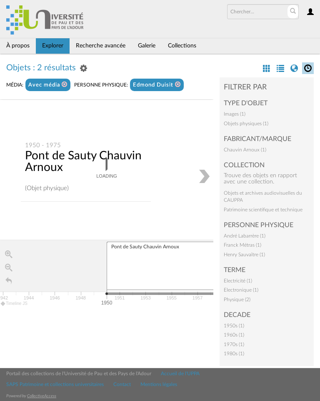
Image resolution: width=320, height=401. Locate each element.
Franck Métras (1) (242, 245)
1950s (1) (234, 325)
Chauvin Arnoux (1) (245, 149)
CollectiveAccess (41, 396)
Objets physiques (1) (246, 123)
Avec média (48, 85)
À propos (18, 46)
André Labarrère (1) (244, 235)
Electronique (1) (241, 289)
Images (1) (234, 113)
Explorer (52, 46)
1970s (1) (234, 344)
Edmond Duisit (157, 85)
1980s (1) (234, 353)
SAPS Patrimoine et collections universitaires (55, 384)
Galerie (146, 46)
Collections (182, 46)
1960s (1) (234, 334)
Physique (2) (237, 299)
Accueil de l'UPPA (180, 373)
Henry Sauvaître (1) (244, 254)
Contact (122, 384)
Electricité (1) (238, 280)
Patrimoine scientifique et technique (263, 209)
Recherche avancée (100, 46)
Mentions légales (158, 384)
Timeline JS (14, 304)
